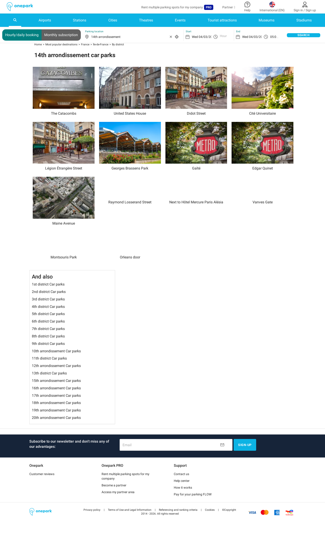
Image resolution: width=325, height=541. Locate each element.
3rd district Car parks (48, 306)
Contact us (181, 481)
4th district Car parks (48, 313)
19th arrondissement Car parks (56, 417)
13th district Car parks (49, 380)
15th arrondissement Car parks (56, 387)
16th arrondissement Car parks (56, 395)
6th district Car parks (48, 328)
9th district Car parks (48, 350)
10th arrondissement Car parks (56, 358)
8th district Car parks (48, 343)
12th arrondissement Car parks (56, 373)
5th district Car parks (48, 321)
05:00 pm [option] (276, 37)
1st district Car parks (48, 291)
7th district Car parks (48, 336)
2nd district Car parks (49, 299)
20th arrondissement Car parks (56, 425)
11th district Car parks (49, 365)
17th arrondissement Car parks (56, 402)
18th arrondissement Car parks (56, 410)
